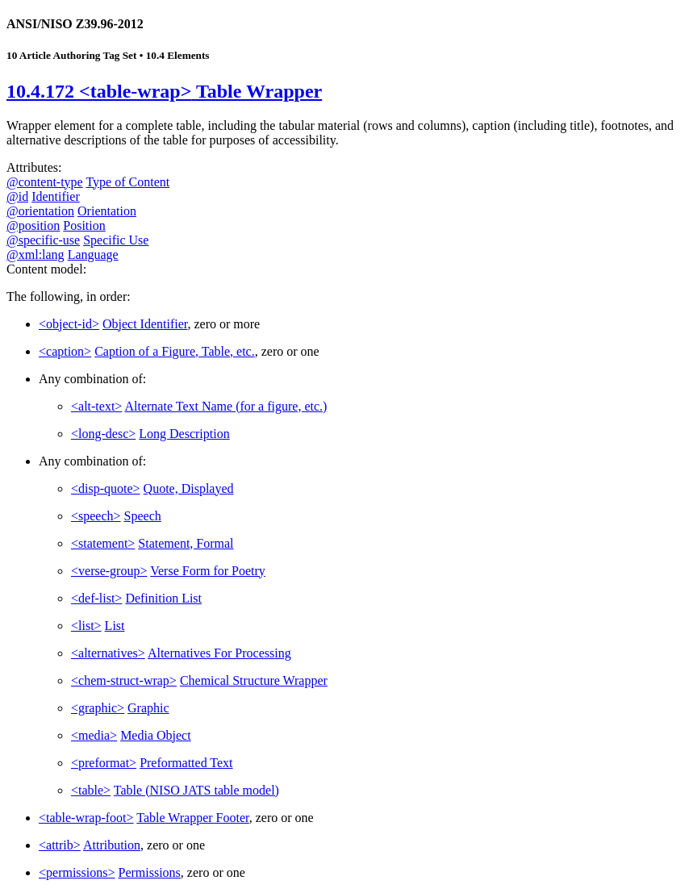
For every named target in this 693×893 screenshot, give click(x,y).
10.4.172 (164, 91)
